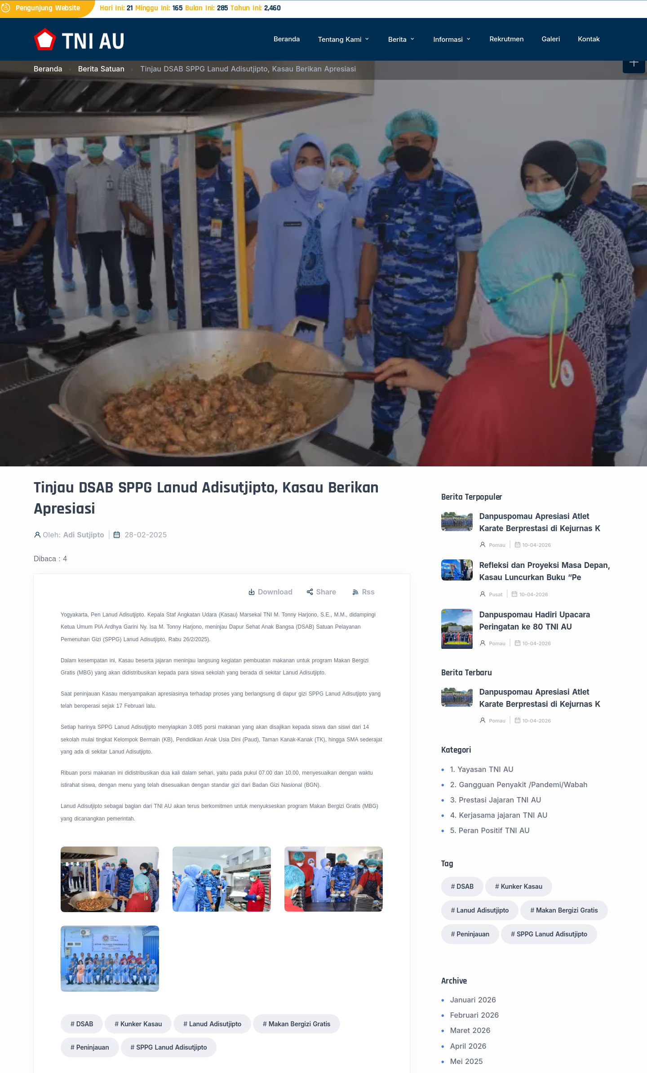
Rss (363, 592)
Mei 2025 (466, 1061)
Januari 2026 (473, 999)
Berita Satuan (101, 68)
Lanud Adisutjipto (215, 1024)
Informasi (453, 39)
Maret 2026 (470, 1030)
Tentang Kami (344, 39)
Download (270, 592)
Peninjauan (92, 1047)
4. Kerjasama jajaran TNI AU (499, 815)
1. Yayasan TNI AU (482, 769)
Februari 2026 (474, 1015)
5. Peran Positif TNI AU (490, 830)
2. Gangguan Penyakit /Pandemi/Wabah (519, 784)
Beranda (287, 39)
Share (321, 592)
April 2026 (468, 1046)
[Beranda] (79, 38)
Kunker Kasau (141, 1024)
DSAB (84, 1024)
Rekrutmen (506, 39)
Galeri (550, 39)
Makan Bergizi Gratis (300, 1024)
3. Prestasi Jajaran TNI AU (495, 799)
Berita (401, 39)
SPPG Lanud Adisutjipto (171, 1047)
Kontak (589, 39)
